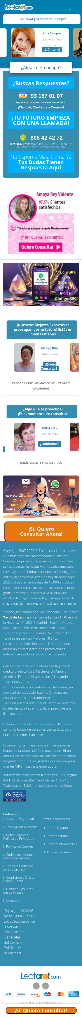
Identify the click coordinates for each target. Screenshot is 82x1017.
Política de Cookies (19, 846)
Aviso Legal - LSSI (18, 915)
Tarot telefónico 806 (62, 844)
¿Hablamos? (49, 444)
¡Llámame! (52, 50)
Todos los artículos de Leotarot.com (18, 868)
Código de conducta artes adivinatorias (19, 856)
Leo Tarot (60, 147)
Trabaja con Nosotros (21, 827)
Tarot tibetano (57, 836)
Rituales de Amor (59, 852)
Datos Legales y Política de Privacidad (18, 837)
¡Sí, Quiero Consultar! (41, 1010)
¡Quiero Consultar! (49, 366)
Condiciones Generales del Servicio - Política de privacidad (14, 942)
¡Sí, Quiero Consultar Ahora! (41, 531)
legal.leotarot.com (51, 1003)
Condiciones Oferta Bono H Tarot (18, 879)
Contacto (12, 900)
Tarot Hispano (57, 827)
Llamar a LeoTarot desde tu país (18, 890)
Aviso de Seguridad (20, 818)
